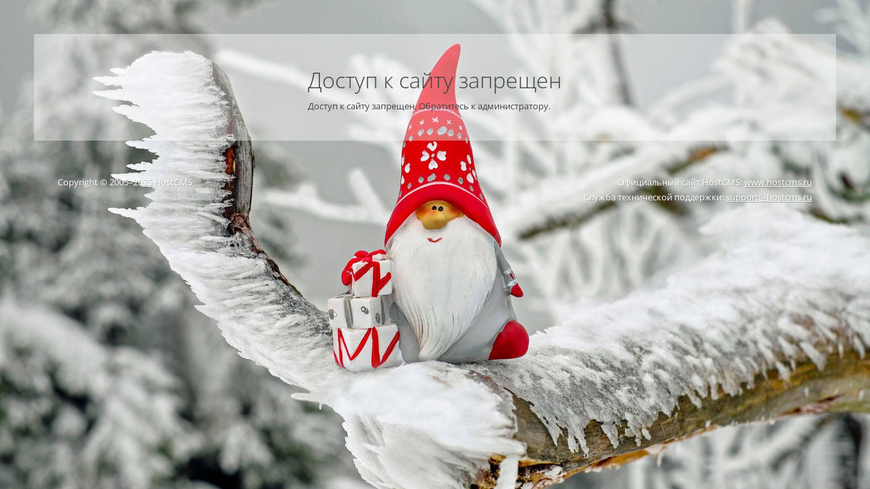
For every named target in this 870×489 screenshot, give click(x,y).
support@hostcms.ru (769, 197)
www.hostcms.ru (778, 182)
